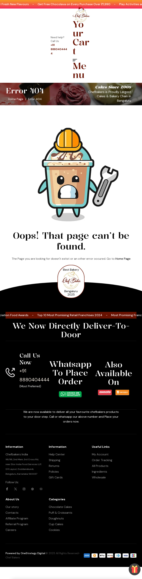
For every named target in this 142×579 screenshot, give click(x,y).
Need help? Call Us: (57, 39)
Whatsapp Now (17, 566)
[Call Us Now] (10, 372)
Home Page (15, 99)
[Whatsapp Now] (18, 563)
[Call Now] (53, 562)
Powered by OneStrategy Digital (25, 553)
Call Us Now (29, 359)
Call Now (53, 567)
